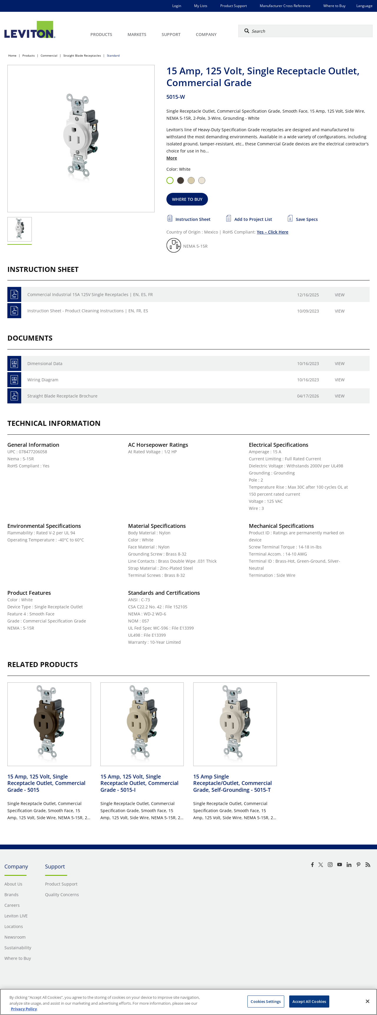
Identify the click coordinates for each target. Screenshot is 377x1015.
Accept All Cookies (309, 1001)
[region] (188, 1002)
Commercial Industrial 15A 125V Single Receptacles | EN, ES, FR (90, 294)
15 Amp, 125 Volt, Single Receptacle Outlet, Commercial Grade (46, 783)
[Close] (367, 1001)
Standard (113, 55)
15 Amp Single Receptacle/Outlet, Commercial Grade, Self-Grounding (232, 783)
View (340, 295)
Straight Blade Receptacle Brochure (62, 396)
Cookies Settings (266, 1001)
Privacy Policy (24, 1008)
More (171, 158)
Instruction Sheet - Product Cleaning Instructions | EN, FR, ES (87, 310)
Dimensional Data (44, 363)
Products (28, 55)
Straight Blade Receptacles (82, 55)
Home (12, 55)
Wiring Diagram (42, 379)
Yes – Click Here (272, 232)
